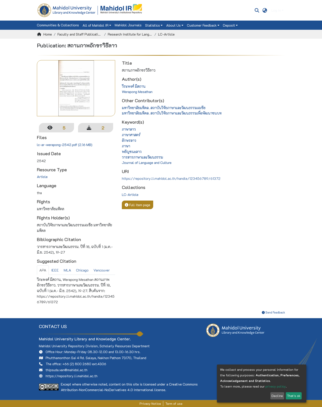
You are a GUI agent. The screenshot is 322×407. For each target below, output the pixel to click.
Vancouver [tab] (101, 270)
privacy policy (275, 386)
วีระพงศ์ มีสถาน (134, 86)
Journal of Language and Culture (147, 162)
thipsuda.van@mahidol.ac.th (66, 370)
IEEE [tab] (55, 270)
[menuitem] (265, 10)
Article (42, 176)
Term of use (173, 403)
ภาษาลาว (129, 129)
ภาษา (126, 146)
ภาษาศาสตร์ (131, 134)
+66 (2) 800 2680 (76, 364)
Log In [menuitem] (276, 10)
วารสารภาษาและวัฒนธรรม (142, 157)
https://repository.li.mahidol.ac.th (71, 376)
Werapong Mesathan (137, 91)
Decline (277, 396)
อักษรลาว (129, 140)
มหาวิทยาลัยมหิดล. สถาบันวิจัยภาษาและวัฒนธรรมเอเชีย (163, 107)
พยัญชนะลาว (132, 151)
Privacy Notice (150, 403)
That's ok (293, 396)
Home (47, 34)
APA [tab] (42, 270)
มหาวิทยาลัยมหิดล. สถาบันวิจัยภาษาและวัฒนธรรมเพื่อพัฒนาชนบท (172, 113)
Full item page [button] (137, 204)
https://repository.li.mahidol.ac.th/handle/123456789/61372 (171, 178)
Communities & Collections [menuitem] (58, 25)
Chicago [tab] (82, 270)
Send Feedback (273, 312)
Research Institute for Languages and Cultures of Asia (130, 34)
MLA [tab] (67, 270)
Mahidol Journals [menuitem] (128, 25)
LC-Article (166, 34)
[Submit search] (257, 10)
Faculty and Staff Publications (79, 34)
